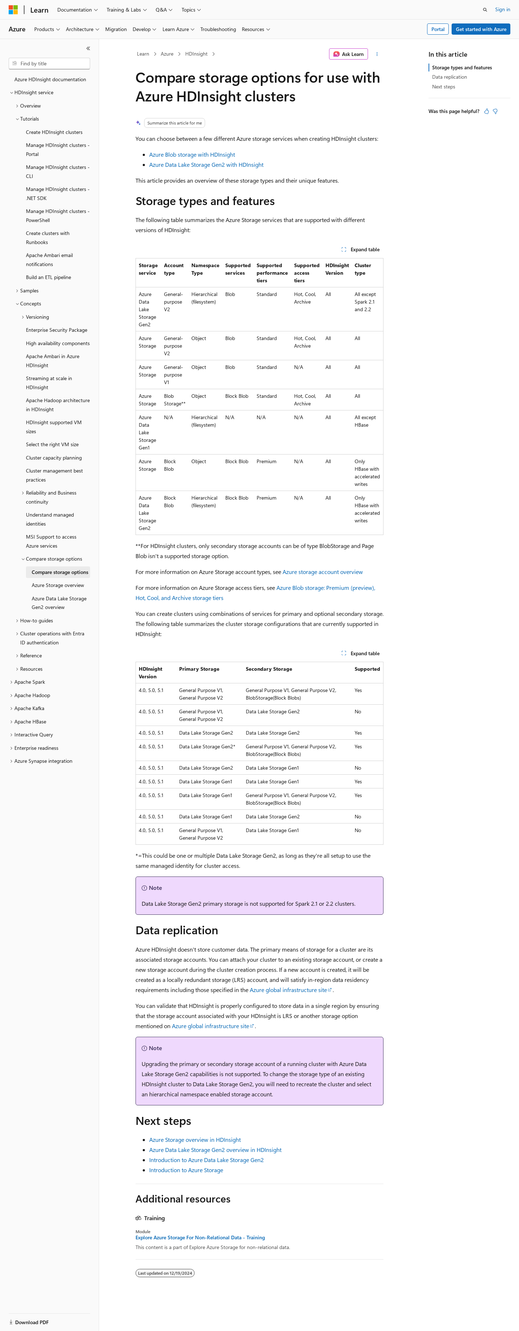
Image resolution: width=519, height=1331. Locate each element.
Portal (438, 29)
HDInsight (196, 53)
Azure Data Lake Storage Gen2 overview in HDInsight (215, 1149)
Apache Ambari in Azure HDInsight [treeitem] (52, 361)
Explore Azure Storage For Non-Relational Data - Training (200, 1237)
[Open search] (485, 9)
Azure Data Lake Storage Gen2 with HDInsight (206, 164)
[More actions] (377, 54)
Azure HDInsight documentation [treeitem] (50, 79)
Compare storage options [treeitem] (60, 572)
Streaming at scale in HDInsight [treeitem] (49, 383)
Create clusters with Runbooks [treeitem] (48, 237)
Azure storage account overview (323, 571)
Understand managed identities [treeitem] (50, 519)
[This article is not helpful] (495, 111)
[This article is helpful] (486, 111)
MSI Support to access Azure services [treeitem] (51, 541)
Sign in (502, 9)
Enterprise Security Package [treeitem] (56, 329)
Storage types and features (462, 67)
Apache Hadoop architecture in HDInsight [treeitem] (58, 405)
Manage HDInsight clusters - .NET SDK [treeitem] (58, 193)
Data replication (449, 76)
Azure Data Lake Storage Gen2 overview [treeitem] (59, 603)
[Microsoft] (13, 9)
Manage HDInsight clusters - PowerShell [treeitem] (58, 215)
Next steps (443, 86)
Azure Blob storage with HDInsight (192, 154)
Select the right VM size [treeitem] (52, 444)
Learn (143, 53)
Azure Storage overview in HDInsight (195, 1139)
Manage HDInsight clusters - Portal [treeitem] (58, 149)
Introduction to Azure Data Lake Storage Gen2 (206, 1159)
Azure (167, 53)
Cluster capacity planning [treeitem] (54, 457)
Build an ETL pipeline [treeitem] (48, 277)
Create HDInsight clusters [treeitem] (54, 132)
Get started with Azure (481, 29)
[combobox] (49, 63)
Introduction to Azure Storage (186, 1170)
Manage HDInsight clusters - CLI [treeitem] (58, 171)
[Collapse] (88, 48)
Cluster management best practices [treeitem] (54, 475)
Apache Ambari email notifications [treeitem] (49, 259)
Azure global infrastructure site (288, 989)
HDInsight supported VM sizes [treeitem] (54, 427)
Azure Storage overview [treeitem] (58, 585)
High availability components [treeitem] (58, 343)
